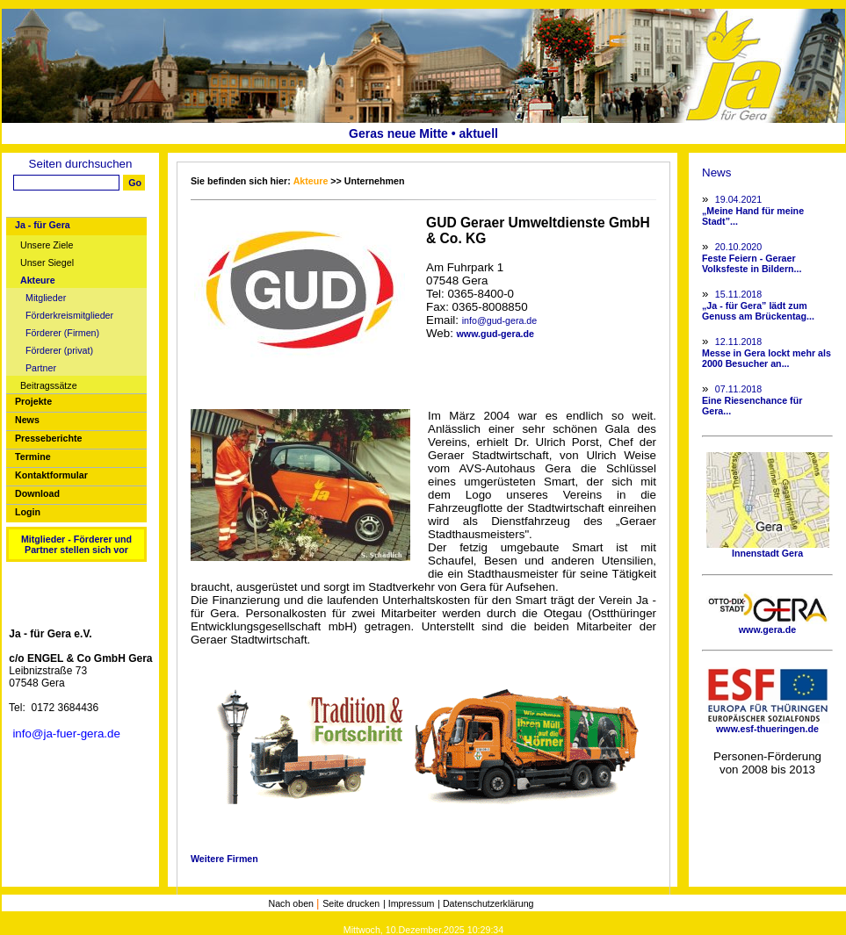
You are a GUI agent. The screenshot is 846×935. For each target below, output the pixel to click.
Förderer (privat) (59, 351)
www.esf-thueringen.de (767, 724)
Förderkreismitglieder (69, 315)
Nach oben (292, 903)
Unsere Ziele (46, 245)
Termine (33, 456)
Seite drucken (351, 903)
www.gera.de (767, 625)
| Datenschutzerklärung (485, 903)
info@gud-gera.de (499, 320)
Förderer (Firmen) (62, 333)
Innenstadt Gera (767, 548)
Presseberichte (48, 438)
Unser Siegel (47, 263)
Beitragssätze (48, 386)
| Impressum (408, 903)
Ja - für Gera (42, 224)
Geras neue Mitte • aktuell (423, 133)
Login (27, 512)
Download (37, 493)
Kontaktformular (51, 475)
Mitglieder (45, 298)
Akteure (37, 280)
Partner (40, 368)
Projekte (33, 401)
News (27, 419)
